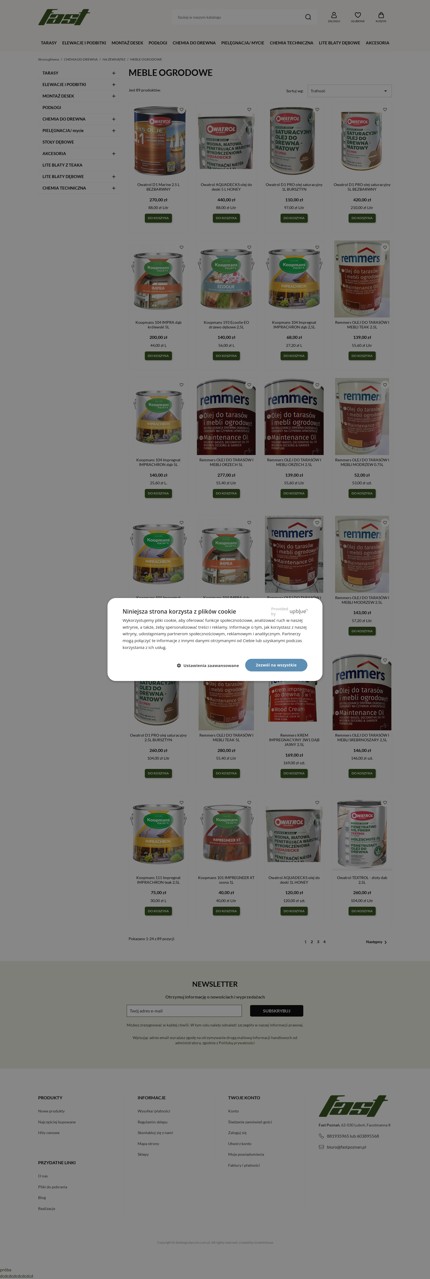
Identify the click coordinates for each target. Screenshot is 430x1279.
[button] (210, 665)
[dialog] (215, 639)
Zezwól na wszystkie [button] (276, 665)
